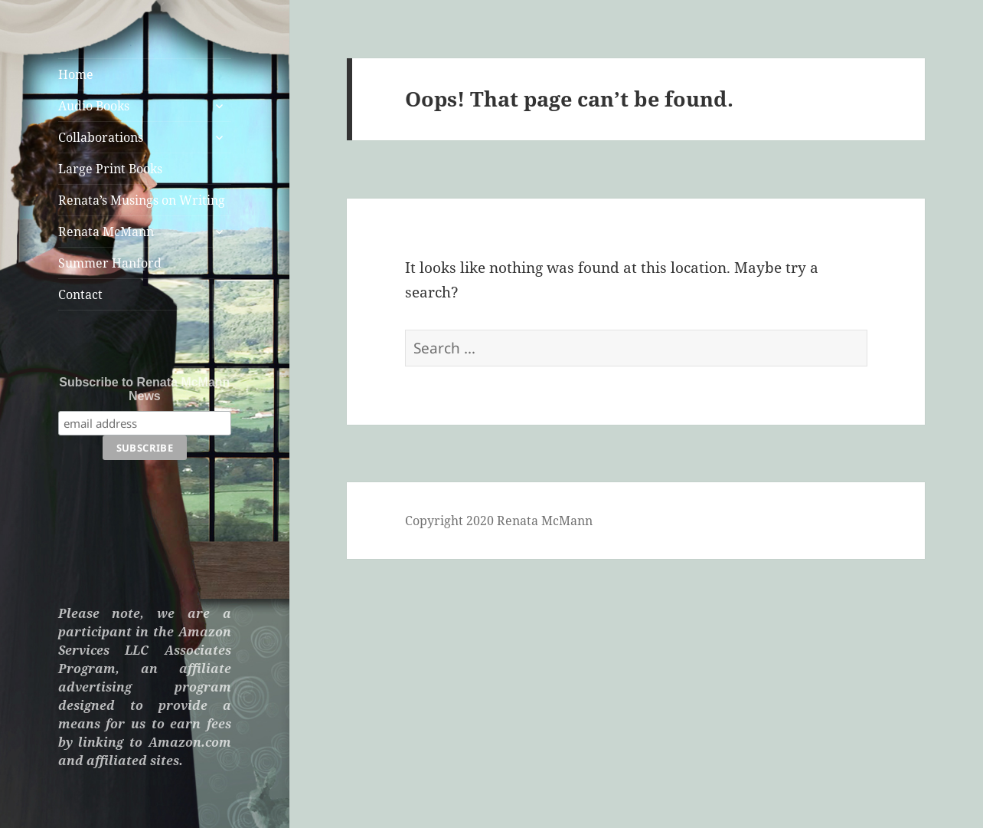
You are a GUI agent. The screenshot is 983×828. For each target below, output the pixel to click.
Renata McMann (106, 231)
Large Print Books (110, 168)
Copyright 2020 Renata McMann (499, 520)
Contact (80, 294)
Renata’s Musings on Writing (141, 200)
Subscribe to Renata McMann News (144, 389)
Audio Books (93, 105)
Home (75, 74)
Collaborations (100, 137)
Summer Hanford (110, 263)
